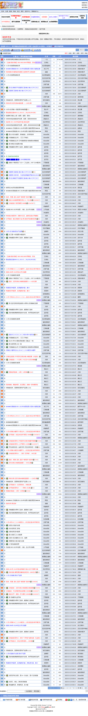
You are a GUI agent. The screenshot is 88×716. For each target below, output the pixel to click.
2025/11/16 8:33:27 (70, 406)
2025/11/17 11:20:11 (70, 306)
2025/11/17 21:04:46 (70, 284)
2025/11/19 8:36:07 (70, 166)
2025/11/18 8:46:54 (70, 250)
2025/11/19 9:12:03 (70, 162)
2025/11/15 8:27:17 (70, 466)
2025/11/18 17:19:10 (70, 209)
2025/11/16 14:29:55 (70, 388)
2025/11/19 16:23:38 (70, 97)
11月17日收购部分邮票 (13, 275)
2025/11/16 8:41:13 (70, 403)
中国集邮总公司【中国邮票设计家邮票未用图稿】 (24, 141)
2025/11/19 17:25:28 (70, 90)
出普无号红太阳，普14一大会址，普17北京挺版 (23, 675)
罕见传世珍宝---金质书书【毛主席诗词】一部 (23, 447)
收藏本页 (84, 3)
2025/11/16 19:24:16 (70, 359)
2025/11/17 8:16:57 (70, 341)
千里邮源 (46, 162)
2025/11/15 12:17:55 (70, 444)
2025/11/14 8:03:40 (70, 494)
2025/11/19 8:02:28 (70, 106)
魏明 (79, 297)
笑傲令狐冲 (81, 69)
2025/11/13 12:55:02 (70, 591)
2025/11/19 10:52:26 (70, 119)
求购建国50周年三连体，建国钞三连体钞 (21, 600)
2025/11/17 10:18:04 (70, 309)
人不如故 (46, 209)
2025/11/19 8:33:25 (70, 169)
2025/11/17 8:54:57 (70, 325)
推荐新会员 (44, 21)
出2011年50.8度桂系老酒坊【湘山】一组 (21, 341)
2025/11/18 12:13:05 (70, 237)
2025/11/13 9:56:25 (70, 600)
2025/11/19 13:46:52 (70, 112)
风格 (14, 11)
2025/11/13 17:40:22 (70, 569)
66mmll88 (46, 134)
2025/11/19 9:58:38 (70, 156)
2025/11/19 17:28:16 (70, 87)
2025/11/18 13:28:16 (70, 234)
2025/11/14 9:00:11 (70, 531)
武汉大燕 (80, 231)
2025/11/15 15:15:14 (70, 434)
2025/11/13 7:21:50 (70, 625)
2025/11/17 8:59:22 (70, 322)
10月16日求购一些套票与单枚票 (16, 109)
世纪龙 (80, 187)
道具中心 (27, 11)
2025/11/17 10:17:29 (70, 313)
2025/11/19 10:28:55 (70, 128)
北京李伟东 (46, 81)
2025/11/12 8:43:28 (70, 647)
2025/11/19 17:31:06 (70, 84)
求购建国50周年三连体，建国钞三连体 (20, 147)
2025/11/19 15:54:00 (70, 100)
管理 (82, 53)
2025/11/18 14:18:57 (70, 228)
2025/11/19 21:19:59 (70, 72)
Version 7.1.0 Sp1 (47, 705)
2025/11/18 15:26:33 (70, 216)
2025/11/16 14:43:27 (70, 372)
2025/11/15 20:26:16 (70, 422)
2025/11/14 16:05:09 (70, 488)
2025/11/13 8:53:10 (70, 610)
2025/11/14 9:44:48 (70, 513)
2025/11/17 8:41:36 (70, 328)
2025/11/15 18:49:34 (70, 425)
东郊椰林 (80, 666)
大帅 (46, 94)
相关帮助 (84, 7)
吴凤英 (80, 425)
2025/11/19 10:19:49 (70, 137)
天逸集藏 (46, 187)
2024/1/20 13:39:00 (70, 59)
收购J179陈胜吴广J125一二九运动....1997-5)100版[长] (25, 162)
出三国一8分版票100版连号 (17, 234)
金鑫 (46, 72)
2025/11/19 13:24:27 (70, 116)
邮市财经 (80, 422)
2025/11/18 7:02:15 (70, 269)
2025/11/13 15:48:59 (70, 581)
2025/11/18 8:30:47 (70, 225)
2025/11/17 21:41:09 (70, 278)
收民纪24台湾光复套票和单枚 (15, 187)
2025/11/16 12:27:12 (70, 391)
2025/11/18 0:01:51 (70, 275)
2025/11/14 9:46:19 (70, 510)
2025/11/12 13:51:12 (70, 650)
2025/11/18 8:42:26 (70, 256)
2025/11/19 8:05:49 (70, 184)
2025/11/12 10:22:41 (70, 660)
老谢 (79, 575)
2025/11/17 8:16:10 (70, 347)
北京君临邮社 (46, 65)
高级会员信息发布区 (31, 29)
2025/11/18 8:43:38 (70, 253)
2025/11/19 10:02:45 (70, 153)
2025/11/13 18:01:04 (70, 566)
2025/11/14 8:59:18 (70, 541)
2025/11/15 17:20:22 (70, 431)
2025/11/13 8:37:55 (70, 616)
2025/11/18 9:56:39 (70, 244)
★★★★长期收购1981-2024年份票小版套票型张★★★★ (23, 131)
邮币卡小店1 (81, 406)
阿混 (46, 128)
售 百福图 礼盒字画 (15, 597)
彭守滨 (46, 156)
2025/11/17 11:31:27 (70, 303)
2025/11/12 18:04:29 (70, 641)
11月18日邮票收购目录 (13, 75)
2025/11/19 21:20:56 (70, 69)
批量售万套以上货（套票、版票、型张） (18, 116)
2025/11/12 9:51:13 (70, 666)
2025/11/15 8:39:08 (70, 460)
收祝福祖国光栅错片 (12, 422)
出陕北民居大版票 (14, 531)
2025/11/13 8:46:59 (70, 613)
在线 (70, 53)
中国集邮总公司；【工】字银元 (18, 137)
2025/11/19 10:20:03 (70, 134)
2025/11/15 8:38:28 (70, 456)
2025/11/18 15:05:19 (70, 222)
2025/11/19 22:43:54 (70, 65)
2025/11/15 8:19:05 (70, 438)
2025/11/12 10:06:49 (70, 663)
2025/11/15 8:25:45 (70, 469)
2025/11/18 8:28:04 (70, 262)
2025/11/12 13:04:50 (70, 657)
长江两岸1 (81, 625)
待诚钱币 (46, 206)
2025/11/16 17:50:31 (70, 363)
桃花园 (80, 366)
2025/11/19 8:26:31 (70, 172)
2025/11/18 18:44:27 (70, 203)
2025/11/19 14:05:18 (70, 109)
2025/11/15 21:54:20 (70, 419)
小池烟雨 (80, 450)
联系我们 (84, 5)
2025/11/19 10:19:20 (70, 141)
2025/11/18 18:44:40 (70, 200)
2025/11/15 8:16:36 (70, 475)
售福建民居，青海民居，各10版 (18, 685)
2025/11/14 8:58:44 (70, 544)
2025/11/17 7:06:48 (70, 350)
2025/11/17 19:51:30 (70, 288)
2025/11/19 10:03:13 (70, 150)
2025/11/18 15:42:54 (70, 212)
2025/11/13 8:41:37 (70, 585)
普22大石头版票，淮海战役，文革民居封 (21, 134)
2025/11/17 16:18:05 (70, 294)
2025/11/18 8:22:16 (70, 266)
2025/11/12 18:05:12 (70, 635)
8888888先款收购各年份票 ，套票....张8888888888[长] (22, 125)
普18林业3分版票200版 (16, 144)
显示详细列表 (59, 46)
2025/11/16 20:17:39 (70, 353)
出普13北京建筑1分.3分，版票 (18, 538)
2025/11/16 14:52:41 (70, 369)
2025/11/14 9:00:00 (70, 535)
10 (77, 688)
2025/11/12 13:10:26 (70, 653)
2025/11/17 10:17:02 (70, 316)
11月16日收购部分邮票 (13, 319)
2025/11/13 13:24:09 (70, 588)
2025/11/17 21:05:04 (70, 281)
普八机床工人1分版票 (15, 535)
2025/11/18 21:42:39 (70, 187)
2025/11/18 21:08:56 (70, 194)
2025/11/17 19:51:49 (70, 291)
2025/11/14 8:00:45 (70, 563)
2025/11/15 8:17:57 (70, 472)
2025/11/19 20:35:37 (70, 75)
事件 (74, 53)
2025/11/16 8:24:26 (70, 409)
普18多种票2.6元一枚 (15, 344)
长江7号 (46, 69)
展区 (22, 11)
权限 (78, 53)
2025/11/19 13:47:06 (70, 62)
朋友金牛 (80, 272)
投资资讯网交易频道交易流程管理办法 (18, 59)
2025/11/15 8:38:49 (70, 463)
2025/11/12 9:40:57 (70, 669)
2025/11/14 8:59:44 (70, 538)
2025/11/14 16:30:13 (70, 481)
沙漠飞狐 (46, 84)
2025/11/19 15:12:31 (70, 103)
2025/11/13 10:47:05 (70, 597)
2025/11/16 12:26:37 (70, 394)
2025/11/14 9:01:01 (70, 525)
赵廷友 (80, 128)
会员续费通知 (53, 21)
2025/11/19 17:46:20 (70, 81)
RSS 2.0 (82, 49)
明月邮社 (80, 653)
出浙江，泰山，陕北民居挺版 (18, 682)
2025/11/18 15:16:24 (70, 219)
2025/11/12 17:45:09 (70, 644)
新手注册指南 (16, 21)
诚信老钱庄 (46, 166)
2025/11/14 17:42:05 (70, 478)
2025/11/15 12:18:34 (70, 441)
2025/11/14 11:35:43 (70, 503)
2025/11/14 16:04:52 (70, 491)
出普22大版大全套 (14, 525)
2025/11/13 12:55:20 (70, 594)
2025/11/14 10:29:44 (70, 506)
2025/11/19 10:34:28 (70, 125)
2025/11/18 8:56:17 (70, 247)
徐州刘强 (80, 97)
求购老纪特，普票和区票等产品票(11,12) (18, 650)
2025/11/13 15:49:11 (70, 578)
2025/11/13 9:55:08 (70, 606)
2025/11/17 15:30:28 (70, 297)
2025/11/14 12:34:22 (70, 497)
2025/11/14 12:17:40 (70, 500)
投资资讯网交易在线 (9, 29)
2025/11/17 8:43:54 (70, 300)
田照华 (46, 288)
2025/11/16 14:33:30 (70, 381)
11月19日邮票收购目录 (13, 65)
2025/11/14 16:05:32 (70, 485)
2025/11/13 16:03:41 (70, 575)
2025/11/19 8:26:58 (70, 175)
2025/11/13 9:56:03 (70, 603)
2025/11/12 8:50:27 (70, 682)
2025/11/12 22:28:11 (70, 628)
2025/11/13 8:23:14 (70, 622)
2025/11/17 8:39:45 (70, 331)
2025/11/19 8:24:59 (70, 178)
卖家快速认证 (35, 21)
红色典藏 (46, 519)
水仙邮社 (46, 212)
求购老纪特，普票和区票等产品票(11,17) (18, 100)
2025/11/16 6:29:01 (70, 416)
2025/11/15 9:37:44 (70, 447)
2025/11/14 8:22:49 (70, 553)
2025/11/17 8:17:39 (70, 338)
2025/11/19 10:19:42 (70, 131)
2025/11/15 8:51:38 (70, 453)
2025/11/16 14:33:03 (70, 378)
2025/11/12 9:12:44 (70, 672)
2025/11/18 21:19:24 (70, 191)
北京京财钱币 (46, 87)
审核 (86, 53)
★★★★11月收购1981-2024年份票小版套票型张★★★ (23, 128)
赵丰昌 (46, 147)
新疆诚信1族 (81, 569)
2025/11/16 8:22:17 (70, 413)
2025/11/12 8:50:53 (70, 675)
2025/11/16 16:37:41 (70, 366)
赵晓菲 (46, 231)
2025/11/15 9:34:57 (70, 450)
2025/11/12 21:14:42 (70, 631)
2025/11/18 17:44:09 (70, 206)
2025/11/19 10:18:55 (70, 144)
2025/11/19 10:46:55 (70, 122)
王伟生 (46, 62)
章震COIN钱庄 (82, 209)
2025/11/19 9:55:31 (70, 159)
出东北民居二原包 (14, 528)
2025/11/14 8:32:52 (70, 550)
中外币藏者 (46, 228)
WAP (86, 49)
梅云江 (46, 369)
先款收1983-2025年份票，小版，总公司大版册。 (21, 209)
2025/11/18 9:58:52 (70, 241)
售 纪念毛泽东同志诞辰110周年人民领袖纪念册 (23, 303)
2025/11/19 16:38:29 (70, 94)
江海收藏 (46, 184)
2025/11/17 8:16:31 (70, 344)
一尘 (46, 59)
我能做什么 (35, 11)
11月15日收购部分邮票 (13, 363)
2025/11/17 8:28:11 (70, 334)
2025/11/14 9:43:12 (70, 516)
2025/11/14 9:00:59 (70, 522)
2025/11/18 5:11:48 (70, 272)
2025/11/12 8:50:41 (70, 678)
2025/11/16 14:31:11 (70, 384)
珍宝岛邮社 (46, 100)
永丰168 (80, 237)
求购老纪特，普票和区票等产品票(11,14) (18, 481)
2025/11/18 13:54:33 (70, 231)
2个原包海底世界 (14, 544)
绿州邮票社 (46, 294)
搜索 (10, 11)
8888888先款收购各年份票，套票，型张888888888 (21, 119)
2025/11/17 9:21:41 (70, 319)
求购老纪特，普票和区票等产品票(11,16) (18, 388)
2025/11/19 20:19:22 (70, 78)
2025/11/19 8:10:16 (70, 181)
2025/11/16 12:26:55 (70, 397)
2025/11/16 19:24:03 (70, 356)
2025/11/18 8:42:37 (70, 259)
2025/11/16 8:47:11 (70, 400)
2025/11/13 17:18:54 (70, 572)
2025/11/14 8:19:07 (70, 556)
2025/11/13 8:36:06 (70, 619)
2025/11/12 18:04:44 (70, 638)
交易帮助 (20, 29)
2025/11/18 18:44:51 (70, 197)
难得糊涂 (46, 116)
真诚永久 (46, 119)
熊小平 (46, 109)
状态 (18, 11)
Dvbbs (39, 705)
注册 (6, 11)
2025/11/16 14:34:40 (70, 375)
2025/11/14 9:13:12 (70, 519)
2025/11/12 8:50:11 (70, 685)
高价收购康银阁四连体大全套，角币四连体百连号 (24, 313)
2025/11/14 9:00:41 (70, 528)
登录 (2, 11)
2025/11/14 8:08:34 (70, 560)
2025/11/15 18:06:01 (70, 428)
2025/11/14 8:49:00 (70, 547)
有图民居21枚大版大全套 (16, 541)
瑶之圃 (80, 100)
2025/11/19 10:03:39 (70, 147)
